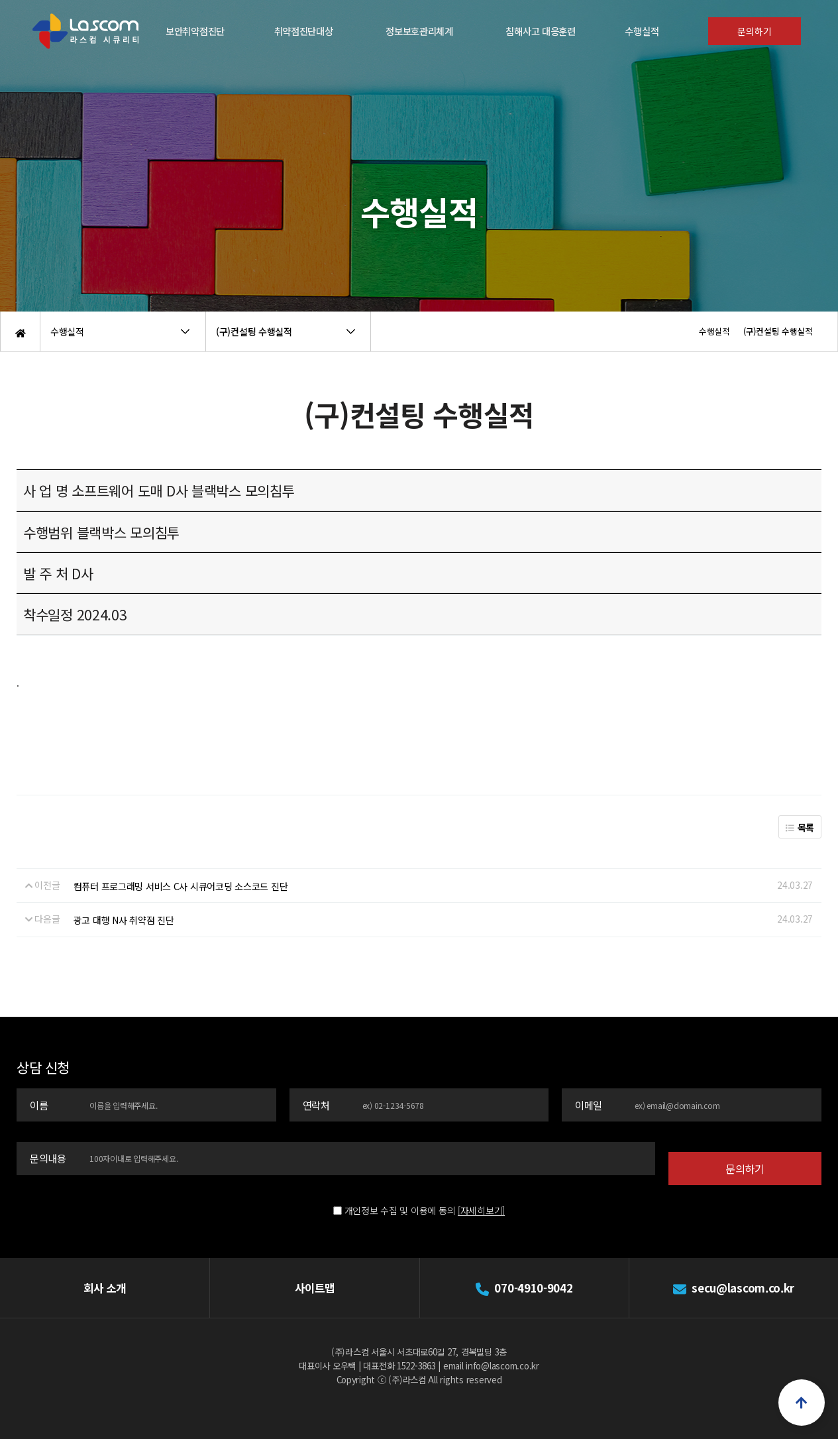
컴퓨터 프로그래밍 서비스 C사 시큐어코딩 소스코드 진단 (181, 886)
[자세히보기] (481, 1189)
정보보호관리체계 (419, 31)
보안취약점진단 (195, 31)
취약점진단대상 (303, 31)
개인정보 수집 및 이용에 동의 (400, 1189)
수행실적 (641, 31)
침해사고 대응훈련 (540, 31)
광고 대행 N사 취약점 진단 (124, 920)
